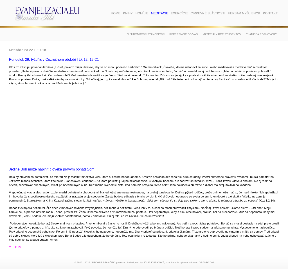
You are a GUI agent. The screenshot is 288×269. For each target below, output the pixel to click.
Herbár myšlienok (244, 13)
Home (115, 13)
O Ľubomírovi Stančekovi (146, 34)
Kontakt (270, 13)
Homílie (141, 13)
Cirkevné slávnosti (208, 13)
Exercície (179, 13)
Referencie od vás (183, 34)
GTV (18, 247)
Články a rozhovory (261, 34)
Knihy (128, 13)
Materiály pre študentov (221, 34)
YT (11, 247)
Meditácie (159, 13)
